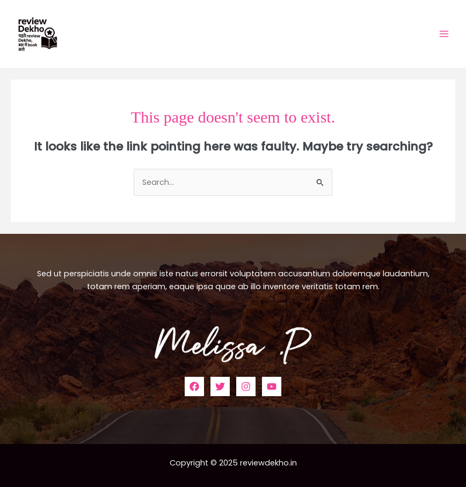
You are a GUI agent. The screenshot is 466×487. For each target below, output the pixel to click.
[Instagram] (246, 386)
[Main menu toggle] (444, 34)
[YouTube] (271, 386)
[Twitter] (220, 386)
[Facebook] (194, 386)
